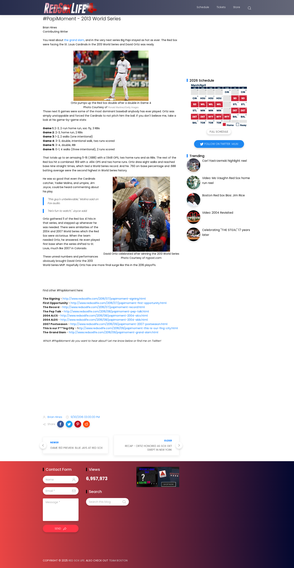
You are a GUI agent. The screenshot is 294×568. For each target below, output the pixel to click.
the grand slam (74, 40)
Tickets (221, 8)
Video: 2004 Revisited (217, 212)
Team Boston (118, 560)
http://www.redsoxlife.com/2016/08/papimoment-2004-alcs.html (104, 315)
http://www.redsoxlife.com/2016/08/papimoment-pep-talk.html (106, 311)
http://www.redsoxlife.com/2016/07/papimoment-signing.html (104, 299)
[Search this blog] (107, 502)
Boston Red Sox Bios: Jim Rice (223, 195)
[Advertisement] (111, 382)
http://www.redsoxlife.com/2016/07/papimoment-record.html (103, 307)
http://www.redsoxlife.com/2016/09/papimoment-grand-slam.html (113, 332)
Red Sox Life (77, 560)
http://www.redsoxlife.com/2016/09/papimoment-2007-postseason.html (118, 324)
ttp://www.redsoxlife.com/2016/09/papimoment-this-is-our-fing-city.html (128, 328)
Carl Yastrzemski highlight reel (224, 161)
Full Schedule (219, 132)
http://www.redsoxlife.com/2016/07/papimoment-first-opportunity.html (118, 303)
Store (236, 8)
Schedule (203, 8)
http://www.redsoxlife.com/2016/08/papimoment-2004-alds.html (104, 320)
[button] (60, 424)
